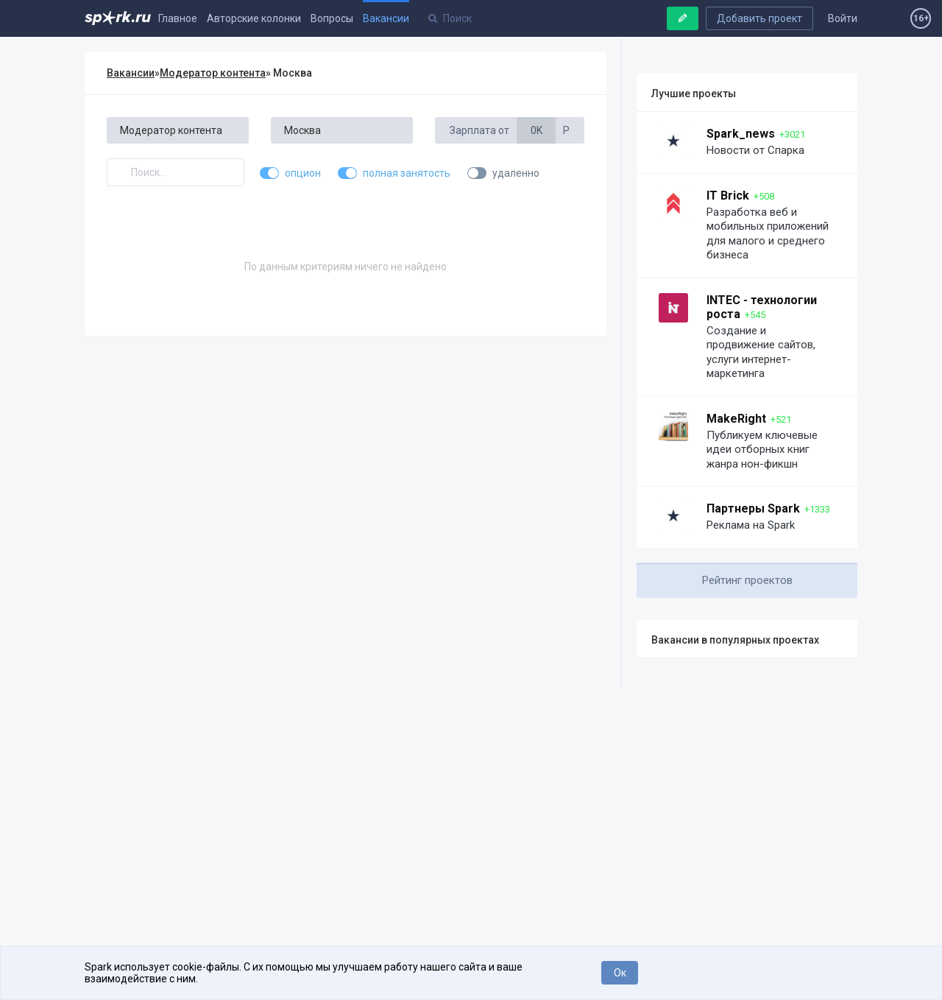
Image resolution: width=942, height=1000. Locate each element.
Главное (177, 18)
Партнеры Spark (753, 508)
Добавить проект (759, 18)
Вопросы (332, 18)
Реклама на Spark (750, 525)
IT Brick (727, 196)
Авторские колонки (254, 18)
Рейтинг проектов (747, 580)
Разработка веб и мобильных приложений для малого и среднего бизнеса (767, 233)
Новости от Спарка (755, 150)
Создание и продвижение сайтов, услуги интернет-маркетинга (760, 352)
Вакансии (386, 18)
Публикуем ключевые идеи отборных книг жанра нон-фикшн (762, 450)
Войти (842, 18)
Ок (620, 973)
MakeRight (736, 419)
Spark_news (740, 134)
